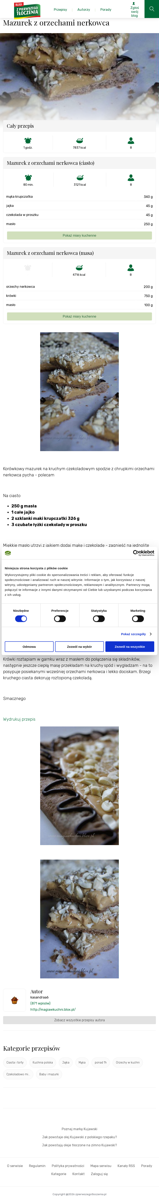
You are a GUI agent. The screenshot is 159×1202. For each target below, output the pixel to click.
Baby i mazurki (49, 1074)
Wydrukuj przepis (19, 719)
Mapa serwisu (100, 1166)
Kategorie (58, 1174)
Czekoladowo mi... (18, 1074)
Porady (146, 1166)
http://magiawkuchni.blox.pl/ (53, 1010)
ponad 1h (101, 1062)
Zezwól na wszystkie (130, 646)
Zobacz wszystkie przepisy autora (79, 1020)
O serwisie (15, 1166)
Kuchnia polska (43, 1062)
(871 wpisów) (40, 1003)
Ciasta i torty (14, 1062)
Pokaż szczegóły (133, 634)
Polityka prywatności (68, 1166)
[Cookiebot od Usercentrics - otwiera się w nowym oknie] (136, 553)
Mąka (82, 1062)
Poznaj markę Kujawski (79, 1129)
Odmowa (29, 646)
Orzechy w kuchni (128, 1062)
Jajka (65, 1062)
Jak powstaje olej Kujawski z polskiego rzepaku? (79, 1137)
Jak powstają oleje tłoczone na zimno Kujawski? (79, 1145)
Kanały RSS (126, 1166)
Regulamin (37, 1166)
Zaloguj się (99, 1174)
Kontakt (78, 1174)
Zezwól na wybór (79, 646)
